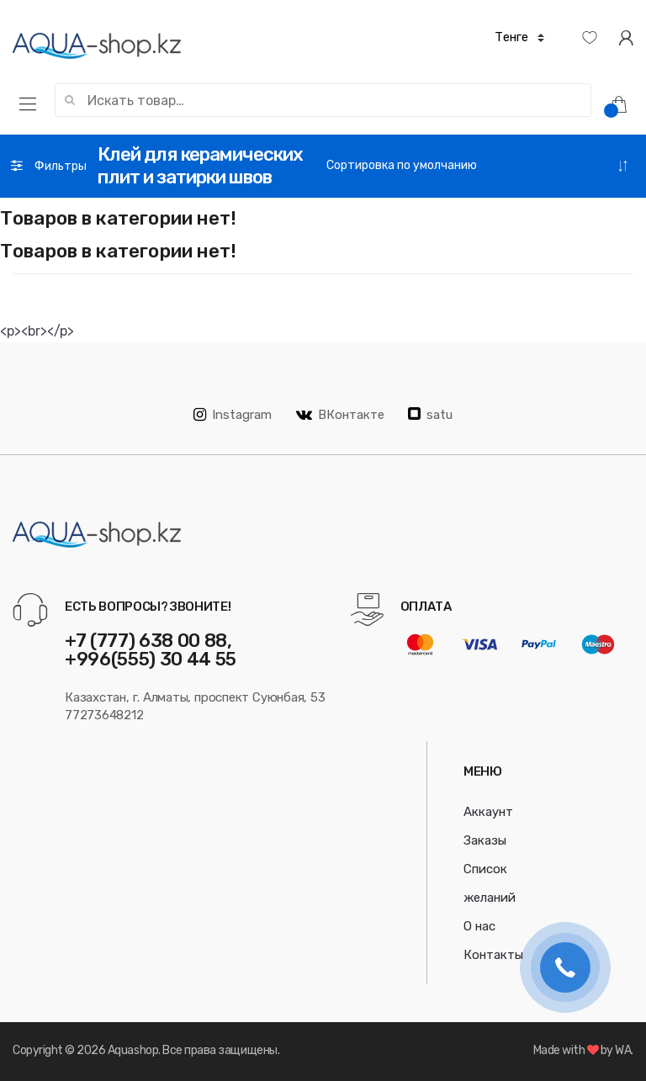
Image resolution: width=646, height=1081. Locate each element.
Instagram (232, 414)
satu (430, 414)
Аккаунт (488, 811)
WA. (624, 1050)
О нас (479, 926)
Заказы (484, 840)
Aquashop (133, 1050)
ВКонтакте (340, 414)
